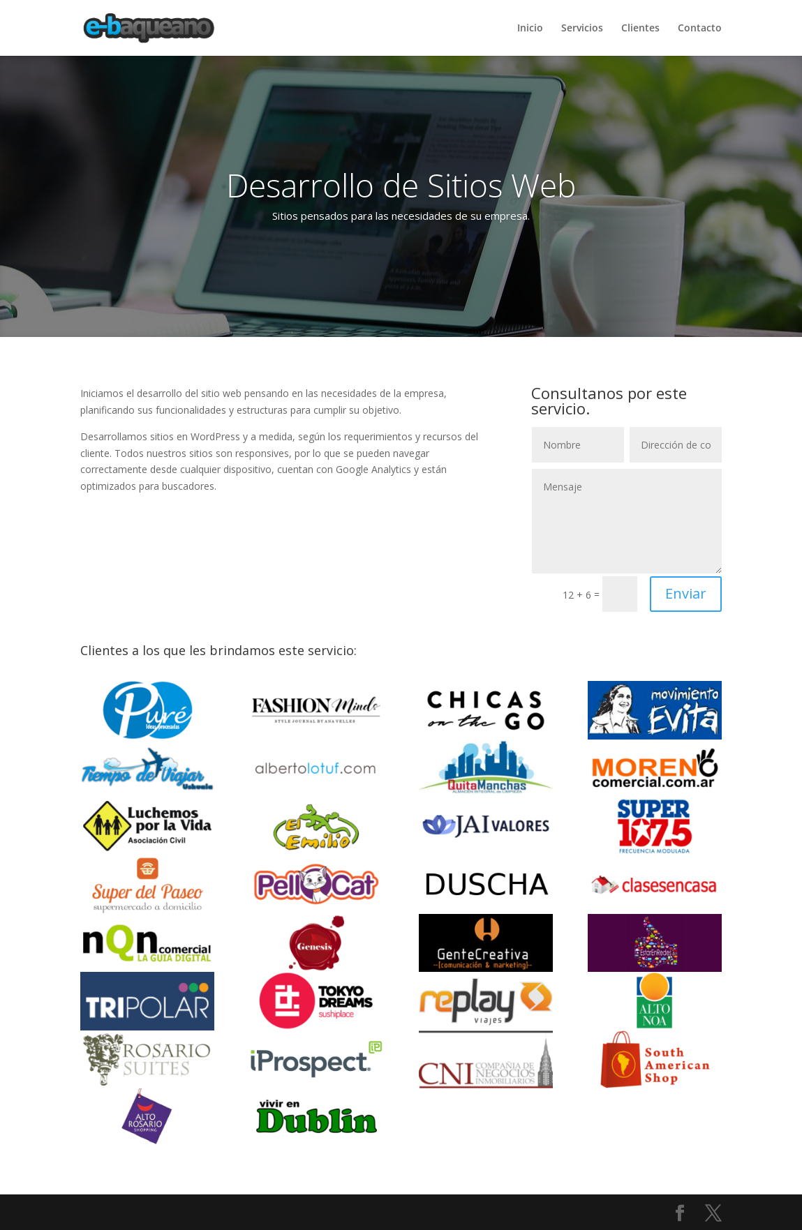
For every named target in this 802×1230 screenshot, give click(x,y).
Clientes (640, 28)
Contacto (700, 28)
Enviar (685, 593)
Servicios (582, 28)
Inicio (530, 28)
